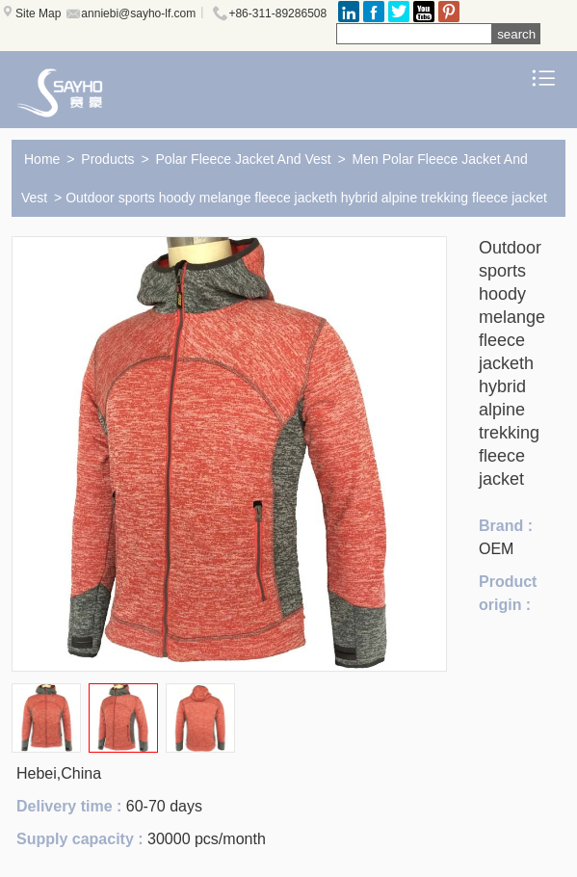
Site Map (38, 13)
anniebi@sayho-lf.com (138, 13)
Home (42, 159)
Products (107, 159)
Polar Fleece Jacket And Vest (243, 159)
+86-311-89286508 (277, 13)
